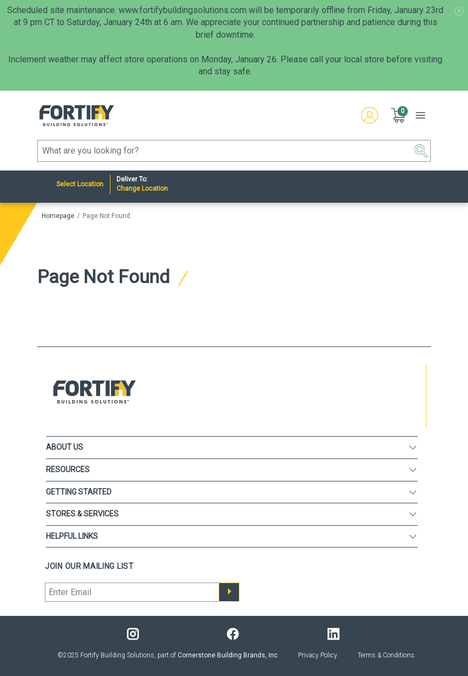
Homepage (58, 216)
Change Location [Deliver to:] (142, 188)
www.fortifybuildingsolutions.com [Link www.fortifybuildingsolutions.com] (183, 10)
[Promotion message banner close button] (459, 10)
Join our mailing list (89, 566)
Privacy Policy (317, 655)
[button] (399, 115)
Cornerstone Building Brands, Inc (228, 655)
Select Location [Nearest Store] (79, 184)
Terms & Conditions (386, 655)
